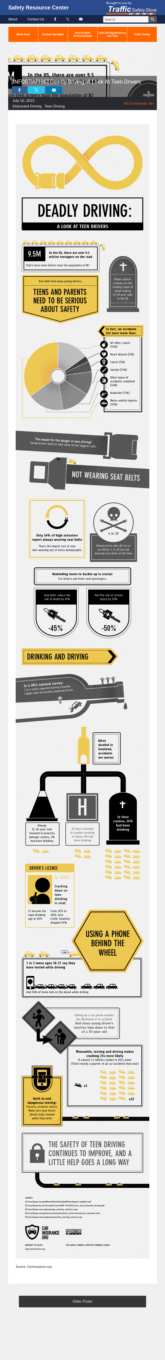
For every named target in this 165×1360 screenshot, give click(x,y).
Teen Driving (54, 106)
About (12, 19)
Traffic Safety (142, 34)
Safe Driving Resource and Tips (112, 34)
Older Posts (82, 1301)
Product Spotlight (53, 34)
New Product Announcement (82, 34)
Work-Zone (23, 34)
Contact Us (35, 19)
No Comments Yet (139, 103)
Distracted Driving (26, 106)
